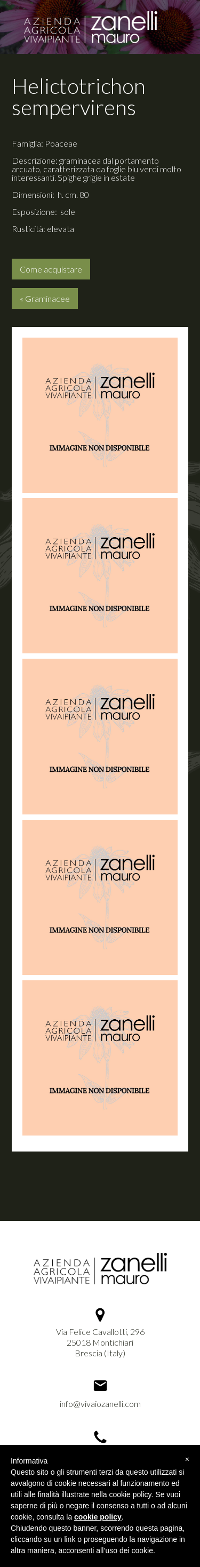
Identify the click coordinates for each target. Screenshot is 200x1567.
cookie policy (98, 1517)
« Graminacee (45, 298)
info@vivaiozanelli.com (100, 1403)
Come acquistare (51, 269)
